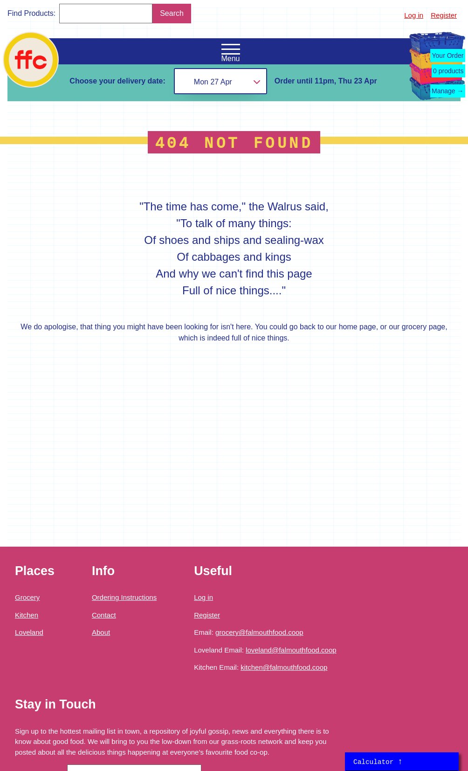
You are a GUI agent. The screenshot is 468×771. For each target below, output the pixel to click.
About (101, 632)
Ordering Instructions (124, 597)
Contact (104, 615)
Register (444, 15)
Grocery (27, 597)
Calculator (378, 761)
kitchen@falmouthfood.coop (284, 667)
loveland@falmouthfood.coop (291, 650)
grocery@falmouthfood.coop (259, 632)
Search (172, 13)
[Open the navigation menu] (231, 49)
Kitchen (26, 615)
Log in (413, 15)
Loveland (29, 632)
